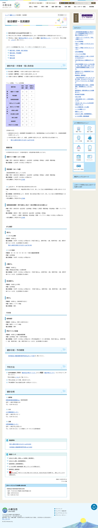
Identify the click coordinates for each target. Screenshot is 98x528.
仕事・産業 (67, 6)
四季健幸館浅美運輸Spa (13, 400)
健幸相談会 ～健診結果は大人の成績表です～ (84, 91)
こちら (13, 40)
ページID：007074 (62, 27)
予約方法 (12, 55)
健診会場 (12, 58)
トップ (7, 15)
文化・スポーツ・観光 (80, 6)
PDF (70, 3)
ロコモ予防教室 (79, 41)
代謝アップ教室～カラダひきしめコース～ (84, 44)
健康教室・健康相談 (80, 75)
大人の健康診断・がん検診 (82, 107)
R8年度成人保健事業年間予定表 (20, 447)
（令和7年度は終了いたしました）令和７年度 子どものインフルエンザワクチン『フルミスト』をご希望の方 (84, 80)
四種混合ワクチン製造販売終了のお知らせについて (84, 72)
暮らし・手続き (33, 6)
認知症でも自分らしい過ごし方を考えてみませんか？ (84, 57)
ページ (66, 3)
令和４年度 (78, 97)
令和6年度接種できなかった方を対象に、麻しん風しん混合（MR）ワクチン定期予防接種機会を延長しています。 (84, 66)
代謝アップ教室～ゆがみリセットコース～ (84, 48)
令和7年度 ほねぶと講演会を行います (84, 61)
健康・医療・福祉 (56, 6)
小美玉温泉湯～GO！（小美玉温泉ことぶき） (84, 99)
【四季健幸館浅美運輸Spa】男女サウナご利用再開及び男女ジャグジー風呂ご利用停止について (84, 33)
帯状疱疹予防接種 (79, 94)
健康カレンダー (79, 111)
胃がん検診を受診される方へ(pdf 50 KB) (21, 140)
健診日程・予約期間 (15, 53)
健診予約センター (46, 38)
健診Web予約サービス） (26, 38)
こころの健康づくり (80, 109)
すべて (62, 3)
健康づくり (13, 15)
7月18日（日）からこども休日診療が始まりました (84, 103)
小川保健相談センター (12, 412)
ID (72, 3)
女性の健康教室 (79, 51)
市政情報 (91, 6)
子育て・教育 (44, 6)
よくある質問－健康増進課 (82, 116)
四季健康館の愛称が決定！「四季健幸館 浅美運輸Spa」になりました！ (84, 86)
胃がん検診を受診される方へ (20, 444)
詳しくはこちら (6, 519)
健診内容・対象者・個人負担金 (19, 50)
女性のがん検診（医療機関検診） (84, 114)
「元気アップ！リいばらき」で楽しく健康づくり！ (84, 38)
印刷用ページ (63, 15)
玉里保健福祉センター (12, 424)
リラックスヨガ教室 (80, 54)
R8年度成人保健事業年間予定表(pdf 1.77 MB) (20, 356)
